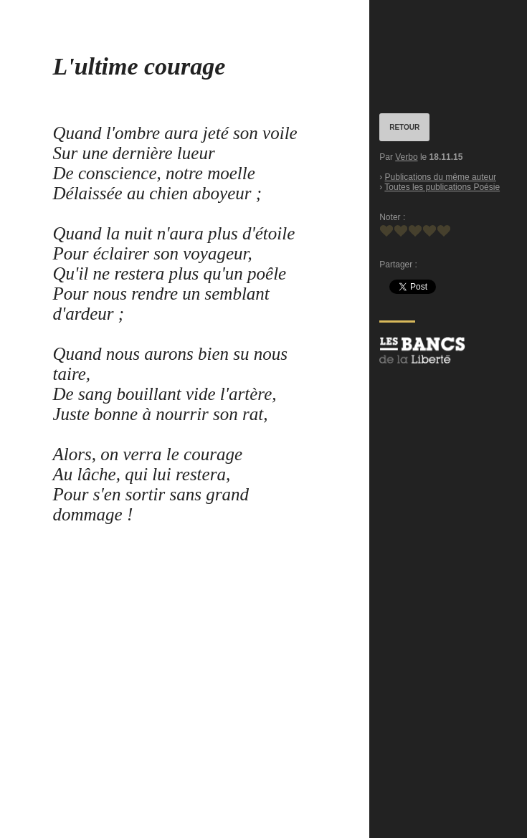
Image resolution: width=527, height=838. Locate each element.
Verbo (406, 157)
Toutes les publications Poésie (442, 187)
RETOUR (404, 127)
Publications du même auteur (440, 177)
